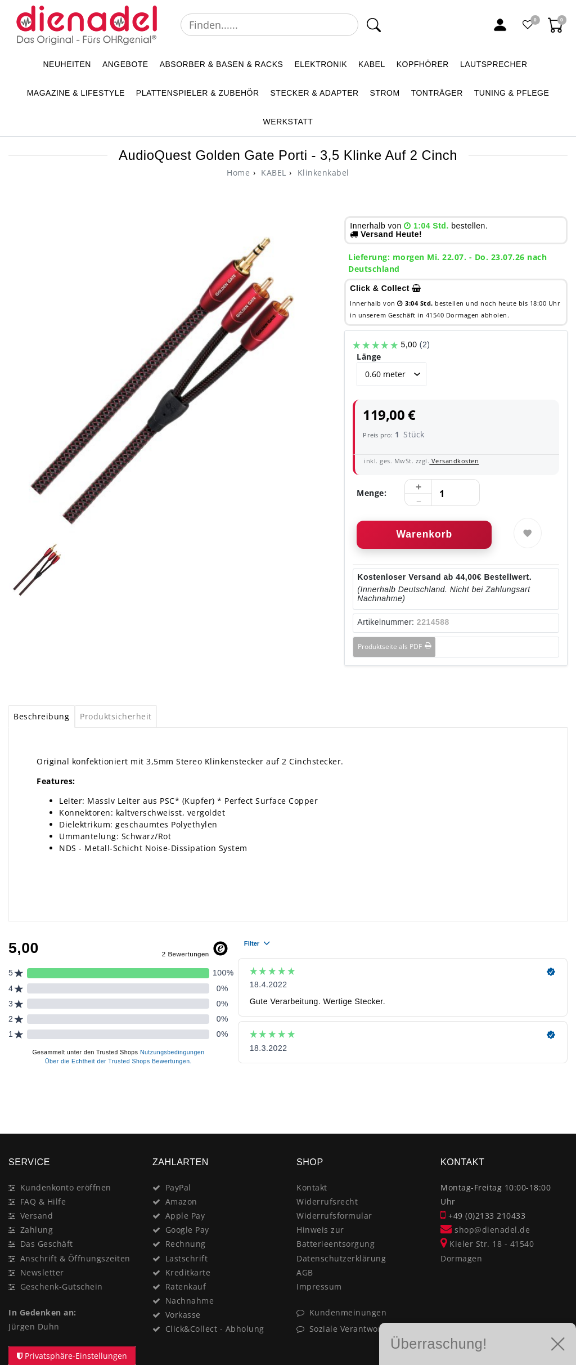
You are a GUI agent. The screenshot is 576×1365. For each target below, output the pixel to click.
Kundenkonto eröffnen (65, 1187)
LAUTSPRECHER (494, 64)
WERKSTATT (288, 121)
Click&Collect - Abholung (214, 1328)
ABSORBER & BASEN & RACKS (222, 64)
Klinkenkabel (322, 172)
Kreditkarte (188, 1272)
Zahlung (36, 1229)
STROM (385, 92)
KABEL (371, 64)
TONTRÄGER (437, 92)
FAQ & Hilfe (43, 1201)
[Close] (554, 1094)
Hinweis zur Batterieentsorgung (335, 1236)
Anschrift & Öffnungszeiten (75, 1258)
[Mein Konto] (500, 25)
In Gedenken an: (42, 1312)
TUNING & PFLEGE (512, 92)
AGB (304, 1272)
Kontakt (311, 1187)
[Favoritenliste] (528, 25)
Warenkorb (424, 534)
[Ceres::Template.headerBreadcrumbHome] (238, 172)
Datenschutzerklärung (341, 1258)
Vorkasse (183, 1314)
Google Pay (187, 1229)
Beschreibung (41, 716)
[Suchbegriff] (269, 25)
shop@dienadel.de (485, 1229)
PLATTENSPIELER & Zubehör (197, 92)
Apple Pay (185, 1215)
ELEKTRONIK (320, 64)
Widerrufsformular (334, 1215)
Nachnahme (189, 1300)
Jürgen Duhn (34, 1326)
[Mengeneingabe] (442, 493)
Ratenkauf (185, 1286)
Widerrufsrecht (327, 1201)
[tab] (41, 716)
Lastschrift (186, 1258)
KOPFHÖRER (423, 64)
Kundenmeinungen (348, 1312)
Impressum (319, 1286)
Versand (36, 1215)
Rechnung (185, 1243)
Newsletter (42, 1272)
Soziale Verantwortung (354, 1328)
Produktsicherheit (116, 716)
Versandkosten (454, 461)
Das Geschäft (46, 1243)
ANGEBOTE (125, 64)
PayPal (178, 1187)
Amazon (181, 1201)
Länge (369, 356)
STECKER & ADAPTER (315, 92)
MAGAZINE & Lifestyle (76, 92)
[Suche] (373, 25)
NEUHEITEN (67, 64)
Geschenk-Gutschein (61, 1286)
